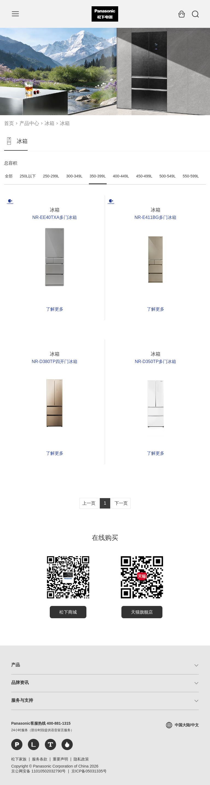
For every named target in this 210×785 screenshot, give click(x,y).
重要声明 (60, 759)
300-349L (74, 176)
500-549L (167, 176)
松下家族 (19, 759)
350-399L (98, 176)
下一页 (121, 503)
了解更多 (54, 309)
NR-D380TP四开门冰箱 (54, 361)
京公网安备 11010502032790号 (38, 771)
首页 (9, 123)
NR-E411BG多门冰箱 (155, 217)
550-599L (191, 176)
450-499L (144, 176)
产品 (15, 664)
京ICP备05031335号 (89, 771)
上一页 (88, 503)
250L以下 (28, 176)
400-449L (121, 176)
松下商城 (68, 612)
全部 (9, 176)
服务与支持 (22, 700)
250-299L (51, 176)
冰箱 (49, 123)
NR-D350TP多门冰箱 (155, 361)
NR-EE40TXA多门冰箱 (54, 217)
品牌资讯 (20, 682)
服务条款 (39, 759)
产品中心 (29, 123)
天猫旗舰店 (142, 612)
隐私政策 (81, 759)
